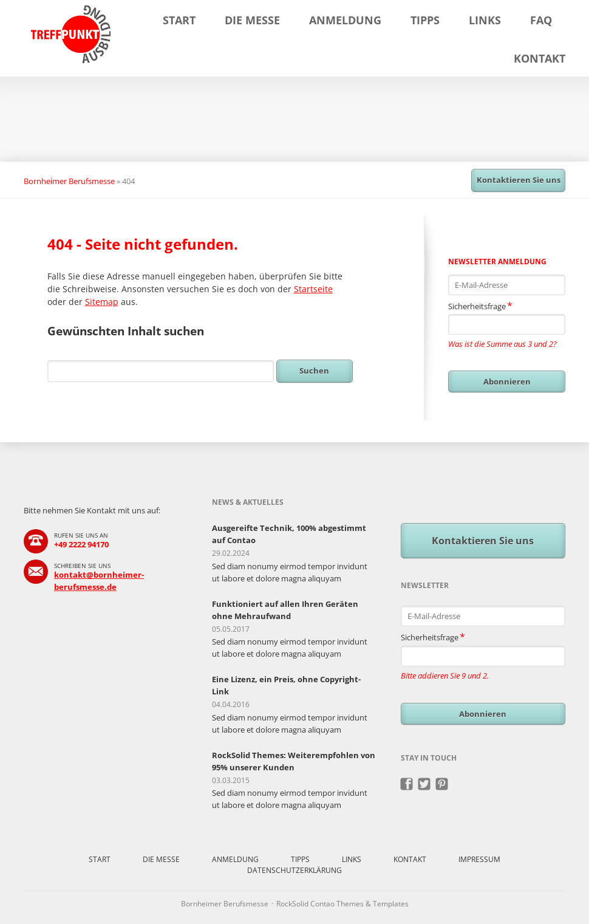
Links (485, 20)
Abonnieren (507, 381)
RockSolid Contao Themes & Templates (342, 903)
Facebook (407, 784)
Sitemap (101, 301)
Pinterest (442, 784)
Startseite (313, 289)
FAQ (541, 20)
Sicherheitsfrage (480, 305)
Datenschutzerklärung (294, 870)
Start (179, 20)
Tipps (425, 20)
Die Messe (252, 20)
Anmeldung (345, 20)
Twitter (424, 784)
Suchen (314, 370)
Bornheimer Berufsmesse (69, 181)
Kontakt (539, 58)
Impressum (479, 859)
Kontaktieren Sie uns (518, 179)
